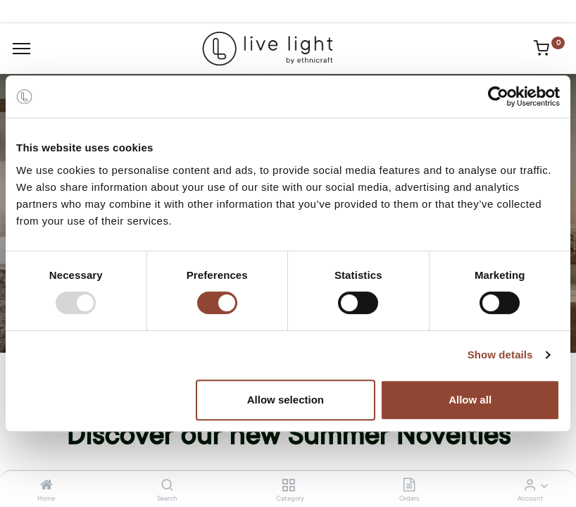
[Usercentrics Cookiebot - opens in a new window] (498, 96)
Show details (500, 355)
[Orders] (409, 486)
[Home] (46, 486)
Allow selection (285, 400)
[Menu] (21, 49)
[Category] (288, 486)
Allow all (470, 400)
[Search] (167, 486)
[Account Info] (530, 486)
